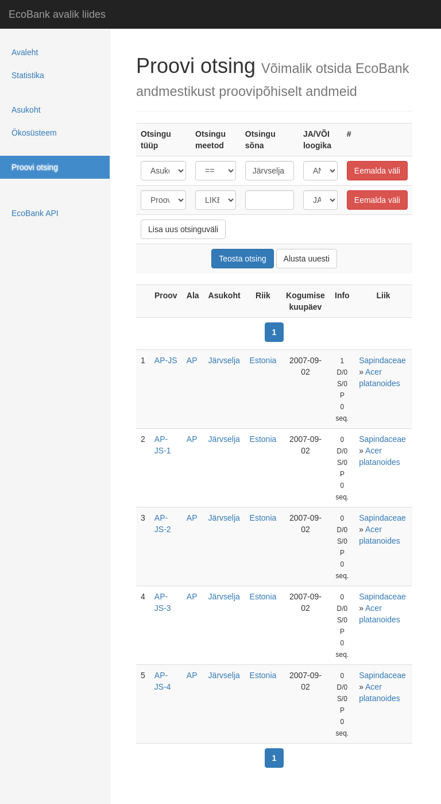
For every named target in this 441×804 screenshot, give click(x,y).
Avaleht (24, 52)
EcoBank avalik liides (57, 14)
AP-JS (165, 360)
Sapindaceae (382, 360)
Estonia (263, 360)
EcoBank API (35, 213)
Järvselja (224, 360)
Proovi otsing (34, 167)
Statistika (27, 75)
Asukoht (26, 109)
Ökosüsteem (34, 132)
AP (192, 360)
